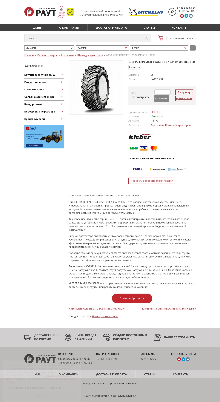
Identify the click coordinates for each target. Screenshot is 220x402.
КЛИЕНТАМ (121, 339)
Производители (34, 119)
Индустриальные (35, 82)
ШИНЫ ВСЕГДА (85, 335)
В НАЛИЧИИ (83, 339)
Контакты (179, 27)
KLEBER (155, 112)
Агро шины (157, 125)
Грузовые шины (34, 89)
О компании (69, 27)
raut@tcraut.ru (148, 358)
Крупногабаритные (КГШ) (40, 74)
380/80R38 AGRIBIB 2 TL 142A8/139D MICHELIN (97, 308)
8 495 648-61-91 (186, 7)
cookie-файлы (58, 368)
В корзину (184, 92)
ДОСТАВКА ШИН (46, 335)
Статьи (149, 27)
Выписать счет (161, 98)
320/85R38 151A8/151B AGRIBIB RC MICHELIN (169, 308)
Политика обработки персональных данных (110, 395)
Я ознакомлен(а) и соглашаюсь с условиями (34, 384)
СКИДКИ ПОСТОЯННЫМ (130, 335)
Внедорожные (33, 104)
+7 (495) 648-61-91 (106, 358)
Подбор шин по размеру (39, 111)
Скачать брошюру (132, 298)
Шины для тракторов (178, 125)
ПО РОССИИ (42, 339)
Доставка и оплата (111, 27)
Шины (38, 27)
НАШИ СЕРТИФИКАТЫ (180, 337)
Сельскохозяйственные (39, 97)
